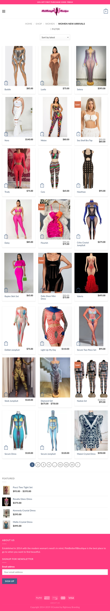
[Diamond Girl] (55, 377)
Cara (43, 192)
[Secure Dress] (19, 430)
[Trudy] (19, 168)
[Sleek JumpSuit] (19, 377)
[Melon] (55, 117)
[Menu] (4, 11)
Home (28, 23)
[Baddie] (19, 66)
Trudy (7, 192)
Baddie (8, 89)
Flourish (44, 243)
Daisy (7, 243)
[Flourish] (55, 219)
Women (50, 23)
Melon (44, 140)
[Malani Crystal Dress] (91, 430)
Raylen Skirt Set (12, 296)
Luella (43, 89)
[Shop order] (55, 37)
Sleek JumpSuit (11, 401)
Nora (7, 140)
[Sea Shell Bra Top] (91, 117)
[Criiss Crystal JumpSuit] (91, 219)
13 (72, 464)
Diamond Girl (47, 401)
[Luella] (55, 66)
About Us (55, 603)
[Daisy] (19, 219)
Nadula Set (82, 401)
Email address (8, 566)
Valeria (80, 296)
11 (60, 464)
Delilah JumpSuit (12, 350)
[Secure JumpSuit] (55, 430)
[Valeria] (91, 273)
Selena (80, 89)
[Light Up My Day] (55, 326)
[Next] (77, 464)
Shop (39, 23)
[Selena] (91, 66)
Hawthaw (81, 192)
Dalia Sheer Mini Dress (48, 297)
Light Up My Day (48, 350)
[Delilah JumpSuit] (19, 326)
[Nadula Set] (91, 377)
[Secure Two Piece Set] (91, 326)
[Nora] (19, 117)
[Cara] (55, 168)
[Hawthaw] (91, 168)
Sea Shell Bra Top (84, 140)
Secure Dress (10, 454)
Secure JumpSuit (48, 454)
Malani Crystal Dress (86, 454)
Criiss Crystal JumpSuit (83, 244)
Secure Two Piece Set (86, 350)
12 (66, 464)
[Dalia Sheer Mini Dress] (55, 273)
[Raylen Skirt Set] (19, 273)
